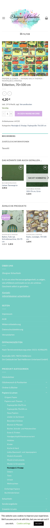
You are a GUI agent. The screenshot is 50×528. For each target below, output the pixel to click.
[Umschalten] (46, 382)
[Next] (47, 183)
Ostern (10, 471)
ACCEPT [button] (38, 523)
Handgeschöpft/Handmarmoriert (21, 436)
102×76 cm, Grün (33, 191)
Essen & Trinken (13, 432)
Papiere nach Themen (31, 78)
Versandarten (8, 334)
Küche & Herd (13, 448)
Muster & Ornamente (16, 464)
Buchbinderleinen (12, 493)
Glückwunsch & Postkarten (14, 382)
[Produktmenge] (7, 113)
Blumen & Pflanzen (15, 425)
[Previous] (2, 183)
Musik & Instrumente (15, 460)
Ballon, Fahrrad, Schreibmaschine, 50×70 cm (12, 239)
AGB (4, 319)
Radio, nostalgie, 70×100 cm (36, 238)
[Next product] (4, 93)
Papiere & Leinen (10, 78)
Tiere (9, 475)
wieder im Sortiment (15, 417)
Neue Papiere (12, 413)
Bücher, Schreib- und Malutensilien (21, 428)
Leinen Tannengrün (10, 185)
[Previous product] (9, 93)
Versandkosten (26, 104)
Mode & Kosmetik (14, 456)
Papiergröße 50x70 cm (16, 405)
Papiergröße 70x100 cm (36, 125)
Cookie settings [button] (23, 523)
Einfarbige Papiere (12, 489)
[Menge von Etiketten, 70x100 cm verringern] (3, 113)
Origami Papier (11, 397)
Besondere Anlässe (15, 421)
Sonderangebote (9, 503)
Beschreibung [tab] (8, 136)
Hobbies (10, 440)
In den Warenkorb (28, 113)
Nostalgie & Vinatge (12, 81)
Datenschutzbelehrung (12, 329)
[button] (3, 18)
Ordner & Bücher (10, 387)
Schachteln (7, 498)
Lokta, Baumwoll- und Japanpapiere (22, 452)
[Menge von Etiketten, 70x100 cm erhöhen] (11, 113)
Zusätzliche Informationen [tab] (15, 142)
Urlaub (10, 479)
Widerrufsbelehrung (11, 324)
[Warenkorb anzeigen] (46, 18)
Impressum (7, 314)
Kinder (10, 444)
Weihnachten (12, 483)
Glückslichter (8, 377)
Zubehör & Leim (9, 509)
